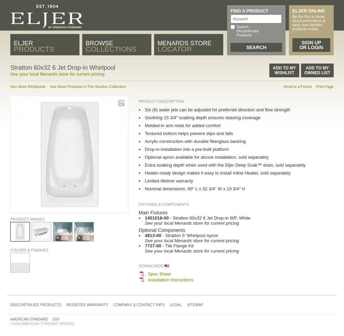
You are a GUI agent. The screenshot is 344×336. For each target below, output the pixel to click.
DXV (56, 319)
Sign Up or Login (311, 45)
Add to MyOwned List (317, 70)
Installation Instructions (170, 279)
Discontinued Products (36, 305)
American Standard (29, 319)
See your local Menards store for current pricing (57, 74)
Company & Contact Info (139, 305)
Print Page (325, 87)
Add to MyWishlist (284, 70)
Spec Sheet (159, 274)
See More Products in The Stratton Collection (88, 87)
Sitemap (195, 305)
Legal (176, 305)
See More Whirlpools (27, 87)
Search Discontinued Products (248, 31)
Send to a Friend (297, 87)
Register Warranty (87, 305)
